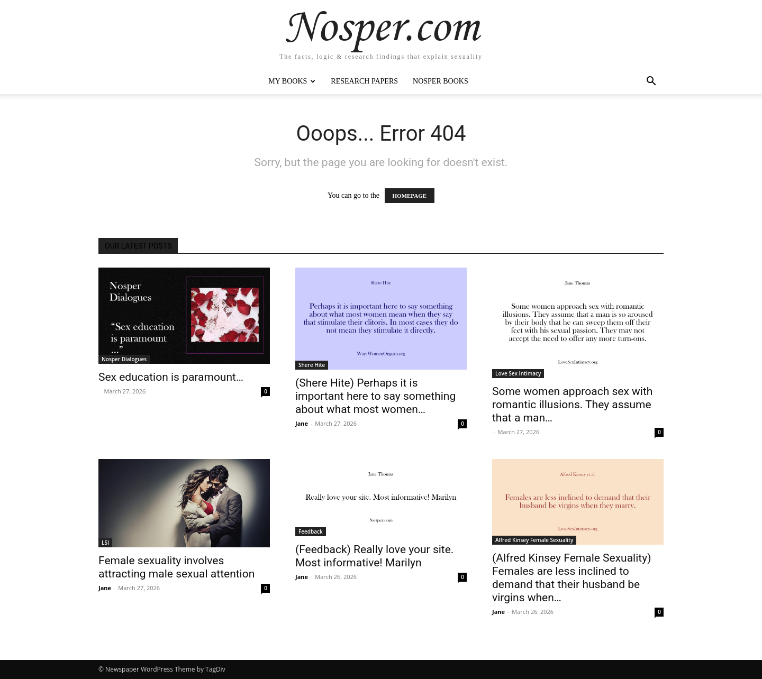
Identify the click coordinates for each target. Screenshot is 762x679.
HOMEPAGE (410, 195)
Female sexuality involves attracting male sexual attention (176, 567)
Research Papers (364, 81)
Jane (301, 423)
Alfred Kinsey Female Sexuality (534, 540)
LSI (105, 542)
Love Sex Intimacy (518, 373)
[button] (651, 82)
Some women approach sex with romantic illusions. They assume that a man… (572, 404)
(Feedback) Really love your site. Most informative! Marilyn (374, 556)
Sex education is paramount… (170, 377)
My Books (291, 81)
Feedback (310, 531)
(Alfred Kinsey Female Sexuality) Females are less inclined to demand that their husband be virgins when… (571, 578)
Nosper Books (440, 81)
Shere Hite (311, 365)
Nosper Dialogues (124, 359)
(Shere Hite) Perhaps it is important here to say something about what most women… (375, 396)
